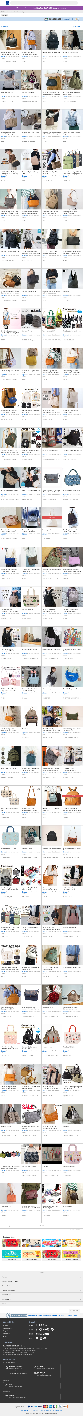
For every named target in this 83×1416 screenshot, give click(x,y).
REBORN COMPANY (70, 101)
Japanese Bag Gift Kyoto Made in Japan (30, 888)
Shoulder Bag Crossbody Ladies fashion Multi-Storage (72, 570)
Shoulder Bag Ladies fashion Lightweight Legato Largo (72, 252)
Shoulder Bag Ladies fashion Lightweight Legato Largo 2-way (51, 133)
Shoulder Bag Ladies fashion (10, 371)
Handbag (45, 1166)
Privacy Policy (57, 1410)
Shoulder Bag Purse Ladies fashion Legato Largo (51, 292)
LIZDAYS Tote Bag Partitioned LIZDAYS (69, 769)
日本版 (5, 1336)
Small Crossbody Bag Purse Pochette (51, 650)
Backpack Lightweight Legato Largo (31, 172)
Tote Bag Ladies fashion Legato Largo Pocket (70, 530)
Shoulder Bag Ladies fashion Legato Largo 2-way (31, 769)
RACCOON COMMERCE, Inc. (14, 1346)
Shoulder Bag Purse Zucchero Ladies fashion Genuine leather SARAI (29, 53)
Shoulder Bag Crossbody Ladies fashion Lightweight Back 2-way (9, 889)
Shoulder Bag (46, 689)
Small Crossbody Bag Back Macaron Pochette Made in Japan (51, 491)
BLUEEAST (46, 698)
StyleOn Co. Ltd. (6, 181)
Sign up (3, 56)
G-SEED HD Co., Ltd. (28, 141)
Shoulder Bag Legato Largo (72, 967)
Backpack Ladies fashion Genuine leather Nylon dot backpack (9, 451)
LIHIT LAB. (66, 181)
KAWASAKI (25, 738)
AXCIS (24, 419)
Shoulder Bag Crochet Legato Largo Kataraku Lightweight (10, 1167)
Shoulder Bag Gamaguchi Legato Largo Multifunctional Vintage (51, 93)
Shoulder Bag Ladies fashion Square (51, 849)
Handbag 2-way (47, 1047)
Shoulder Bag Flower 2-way (72, 490)
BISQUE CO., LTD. (7, 101)
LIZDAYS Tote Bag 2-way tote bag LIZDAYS (72, 1087)
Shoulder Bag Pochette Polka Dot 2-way (31, 1127)
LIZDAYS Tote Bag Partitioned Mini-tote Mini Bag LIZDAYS (51, 1087)
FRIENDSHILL (26, 618)
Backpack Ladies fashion (30, 649)
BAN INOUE (67, 300)
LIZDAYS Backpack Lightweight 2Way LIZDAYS (9, 610)
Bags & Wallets (15, 12)
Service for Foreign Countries (18, 1373)
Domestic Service (15, 1371)
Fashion (6, 12)
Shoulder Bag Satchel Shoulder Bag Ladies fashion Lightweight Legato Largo (31, 1207)
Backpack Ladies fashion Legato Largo (71, 411)
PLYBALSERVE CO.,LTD (9, 61)
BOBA (44, 61)
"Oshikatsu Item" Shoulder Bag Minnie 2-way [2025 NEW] (9, 690)
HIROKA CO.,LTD (68, 340)
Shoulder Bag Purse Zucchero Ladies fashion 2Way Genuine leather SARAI (31, 809)
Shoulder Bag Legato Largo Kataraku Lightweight (30, 530)
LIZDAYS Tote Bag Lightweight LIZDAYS (70, 888)
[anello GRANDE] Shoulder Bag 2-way (51, 809)
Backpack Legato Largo (70, 52)
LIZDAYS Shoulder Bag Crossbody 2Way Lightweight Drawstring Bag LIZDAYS (31, 252)
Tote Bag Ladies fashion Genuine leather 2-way (70, 1008)
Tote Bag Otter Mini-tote (8, 848)
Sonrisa (65, 579)
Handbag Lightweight (70, 927)
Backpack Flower (47, 1007)
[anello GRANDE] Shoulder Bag (71, 133)
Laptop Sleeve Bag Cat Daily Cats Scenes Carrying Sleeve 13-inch (72, 173)
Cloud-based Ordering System (46, 1367)
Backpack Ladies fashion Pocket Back (30, 1048)
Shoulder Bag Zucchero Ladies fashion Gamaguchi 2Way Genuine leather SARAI (51, 371)
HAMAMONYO (5, 1056)
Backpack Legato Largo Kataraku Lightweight (49, 252)
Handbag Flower (27, 848)
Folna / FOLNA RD (7, 419)
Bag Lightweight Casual (8, 768)
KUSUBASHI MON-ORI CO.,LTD (31, 101)
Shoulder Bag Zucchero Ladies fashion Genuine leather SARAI (8, 1087)
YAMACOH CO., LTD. (49, 499)
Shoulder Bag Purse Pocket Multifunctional (30, 133)
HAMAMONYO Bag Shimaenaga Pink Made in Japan (9, 1048)
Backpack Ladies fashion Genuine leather (50, 968)
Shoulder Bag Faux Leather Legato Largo (30, 968)
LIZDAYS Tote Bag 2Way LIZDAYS (50, 172)
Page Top (75, 1310)
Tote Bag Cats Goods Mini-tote (9, 809)
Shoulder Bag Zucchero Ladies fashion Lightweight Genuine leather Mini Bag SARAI (71, 371)
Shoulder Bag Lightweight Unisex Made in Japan (9, 411)
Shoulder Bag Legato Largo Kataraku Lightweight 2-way (9, 212)
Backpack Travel (27, 331)
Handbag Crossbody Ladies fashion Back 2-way (30, 451)
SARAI (24, 61)
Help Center (7, 1331)
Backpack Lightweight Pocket (10, 251)
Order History (7, 1328)
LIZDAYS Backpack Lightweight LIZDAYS (49, 610)
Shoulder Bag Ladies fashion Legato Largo (31, 570)
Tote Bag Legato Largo (29, 291)
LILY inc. (66, 817)
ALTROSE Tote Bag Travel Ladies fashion (71, 93)
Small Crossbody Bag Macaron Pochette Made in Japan (30, 1008)
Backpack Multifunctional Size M (72, 451)
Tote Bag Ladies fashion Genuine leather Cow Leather (10, 53)
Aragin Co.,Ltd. (68, 658)
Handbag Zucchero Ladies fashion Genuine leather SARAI (30, 212)
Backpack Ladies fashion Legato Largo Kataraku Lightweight (50, 212)
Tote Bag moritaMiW (28, 92)
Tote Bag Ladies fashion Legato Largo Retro (70, 212)
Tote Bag (66, 291)
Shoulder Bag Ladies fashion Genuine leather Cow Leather (10, 292)
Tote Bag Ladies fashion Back (72, 331)
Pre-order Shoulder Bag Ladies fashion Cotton (8, 530)
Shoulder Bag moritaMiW (50, 450)
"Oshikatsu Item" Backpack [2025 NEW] (30, 411)
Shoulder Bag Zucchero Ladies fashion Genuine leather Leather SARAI (49, 889)
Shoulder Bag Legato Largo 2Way (30, 371)
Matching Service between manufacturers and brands (47, 1373)
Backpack (25, 729)
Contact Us (6, 1333)
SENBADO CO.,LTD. (7, 777)
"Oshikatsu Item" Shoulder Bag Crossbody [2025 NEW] (10, 968)
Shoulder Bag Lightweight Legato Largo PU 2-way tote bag (10, 332)
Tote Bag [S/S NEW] (7, 92)
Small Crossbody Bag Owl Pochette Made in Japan (50, 769)
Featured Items (9, 1237)
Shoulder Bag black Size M (71, 689)
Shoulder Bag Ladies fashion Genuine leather (72, 729)
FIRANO (3, 1215)
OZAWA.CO (25, 897)
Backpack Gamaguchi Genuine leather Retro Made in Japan (72, 809)
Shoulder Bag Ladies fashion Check (72, 650)
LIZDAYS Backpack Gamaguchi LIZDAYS (7, 1008)
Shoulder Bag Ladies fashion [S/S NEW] (51, 570)
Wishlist (5, 1325)
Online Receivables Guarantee (17, 1396)
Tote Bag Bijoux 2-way (29, 1166)
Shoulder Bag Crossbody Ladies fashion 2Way (30, 689)
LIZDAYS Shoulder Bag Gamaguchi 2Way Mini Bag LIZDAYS (9, 173)
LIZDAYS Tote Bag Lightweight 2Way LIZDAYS (51, 411)
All (1, 12)
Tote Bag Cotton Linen (49, 530)
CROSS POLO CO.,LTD (70, 499)
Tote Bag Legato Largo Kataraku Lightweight (8, 133)
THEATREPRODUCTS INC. (10, 499)
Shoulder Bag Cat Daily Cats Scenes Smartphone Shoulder (10, 928)
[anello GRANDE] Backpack (51, 52)
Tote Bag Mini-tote (27, 609)
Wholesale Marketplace (15, 1367)
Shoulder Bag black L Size (9, 490)
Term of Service (46, 1410)
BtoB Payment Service (15, 1385)
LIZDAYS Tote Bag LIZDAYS (31, 490)
